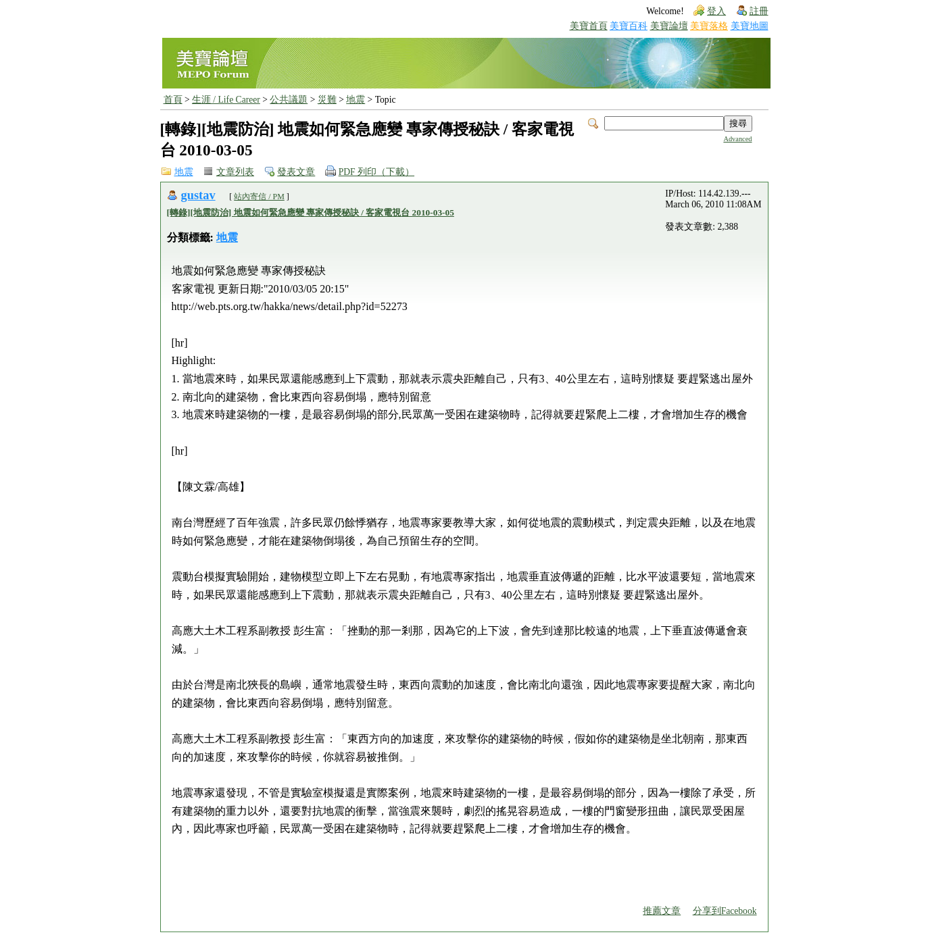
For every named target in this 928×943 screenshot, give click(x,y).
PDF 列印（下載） (376, 172)
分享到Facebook (725, 911)
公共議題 (289, 100)
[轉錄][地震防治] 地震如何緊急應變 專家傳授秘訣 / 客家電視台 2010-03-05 (310, 212)
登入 (716, 11)
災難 (327, 100)
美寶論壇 (669, 26)
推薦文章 (662, 911)
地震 (355, 100)
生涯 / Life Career (226, 100)
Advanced (737, 139)
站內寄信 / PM (259, 196)
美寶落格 (709, 26)
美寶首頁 (589, 26)
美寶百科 (629, 26)
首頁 (173, 100)
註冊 (759, 11)
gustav (198, 195)
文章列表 (235, 172)
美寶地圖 (749, 26)
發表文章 (296, 172)
